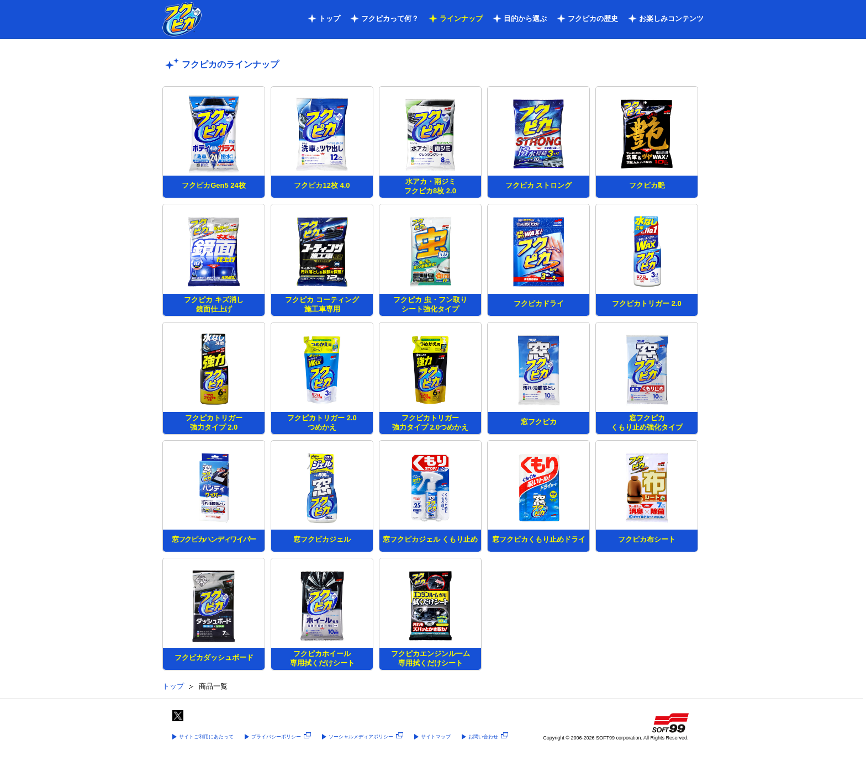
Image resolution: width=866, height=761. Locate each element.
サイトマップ (436, 736)
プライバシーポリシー (281, 736)
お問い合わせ (488, 736)
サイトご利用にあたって (206, 736)
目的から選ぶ (525, 18)
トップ (329, 18)
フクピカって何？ (390, 18)
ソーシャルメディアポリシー (366, 736)
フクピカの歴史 (593, 18)
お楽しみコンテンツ (671, 18)
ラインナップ (461, 18)
